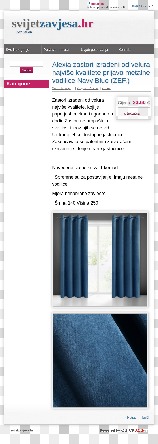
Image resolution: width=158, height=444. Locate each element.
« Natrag (130, 417)
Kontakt (124, 49)
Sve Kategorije (17, 49)
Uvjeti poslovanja (94, 49)
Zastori (106, 88)
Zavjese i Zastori (88, 88)
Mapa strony (141, 5)
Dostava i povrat (56, 49)
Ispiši (145, 417)
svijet (52, 23)
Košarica (97, 4)
